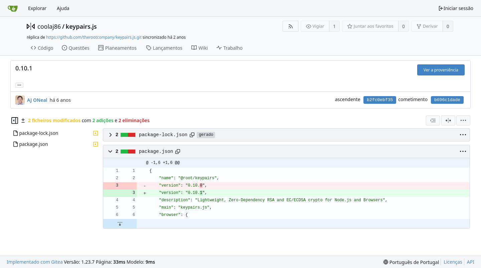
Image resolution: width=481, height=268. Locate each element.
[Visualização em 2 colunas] (448, 120)
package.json (156, 151)
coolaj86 (49, 26)
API (470, 262)
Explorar (37, 8)
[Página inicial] (12, 8)
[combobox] (433, 120)
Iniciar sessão (455, 8)
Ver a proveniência (441, 70)
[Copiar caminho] (192, 135)
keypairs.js (81, 26)
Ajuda (63, 8)
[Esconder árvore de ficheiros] (14, 120)
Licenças (453, 262)
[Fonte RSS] (290, 26)
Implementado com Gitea (35, 262)
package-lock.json (163, 135)
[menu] (463, 120)
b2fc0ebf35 (380, 99)
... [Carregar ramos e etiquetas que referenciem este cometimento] (19, 84)
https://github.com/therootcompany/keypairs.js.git (94, 37)
